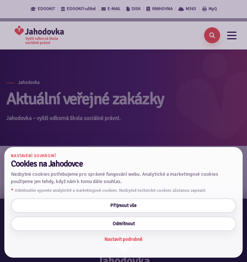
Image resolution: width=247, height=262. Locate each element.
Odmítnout (124, 224)
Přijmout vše (123, 205)
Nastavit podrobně (123, 239)
